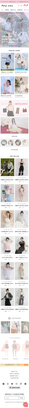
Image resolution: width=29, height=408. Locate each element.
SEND (21, 398)
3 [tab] (14, 46)
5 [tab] (19, 46)
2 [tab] (12, 46)
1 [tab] (10, 46)
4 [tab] (17, 46)
